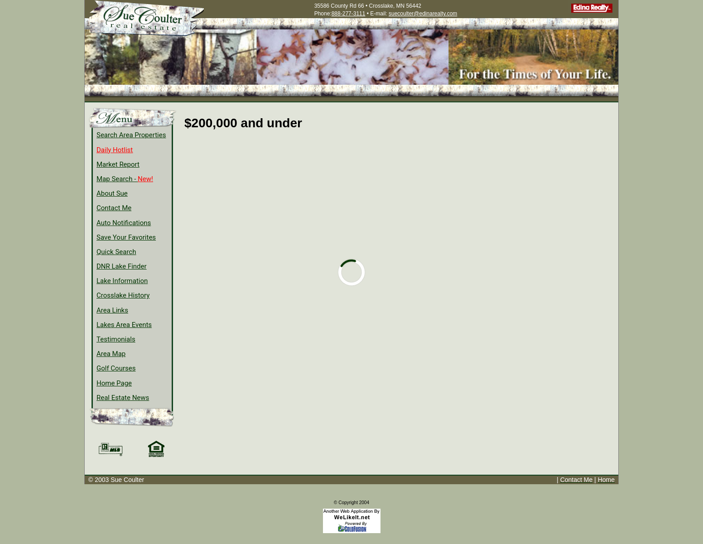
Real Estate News (122, 398)
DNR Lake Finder (121, 266)
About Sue (112, 193)
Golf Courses (115, 368)
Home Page (114, 383)
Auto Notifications (123, 223)
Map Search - (124, 179)
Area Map (110, 354)
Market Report (118, 164)
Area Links (112, 310)
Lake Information (122, 281)
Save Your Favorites (126, 237)
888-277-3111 (349, 13)
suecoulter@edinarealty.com (423, 13)
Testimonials (115, 339)
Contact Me (113, 208)
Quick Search (116, 252)
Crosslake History (122, 295)
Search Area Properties (131, 135)
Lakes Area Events (124, 325)
